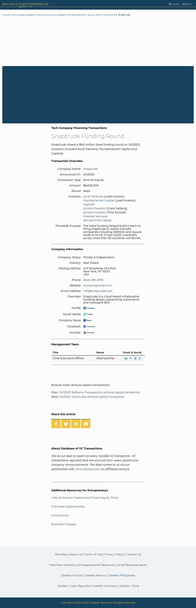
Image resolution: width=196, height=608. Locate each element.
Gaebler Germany (104, 586)
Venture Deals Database (27, 15)
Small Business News (132, 565)
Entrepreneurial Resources (96, 565)
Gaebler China (129, 586)
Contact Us (133, 554)
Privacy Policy (114, 554)
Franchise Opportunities (68, 506)
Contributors (60, 515)
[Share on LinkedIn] (75, 423)
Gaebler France (71, 575)
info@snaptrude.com (97, 291)
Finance (6, 15)
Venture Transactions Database (60, 15)
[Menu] (187, 4)
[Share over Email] (85, 423)
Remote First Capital (97, 220)
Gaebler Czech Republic (73, 586)
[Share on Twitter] (65, 423)
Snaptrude (90, 169)
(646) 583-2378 (93, 280)
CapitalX (89, 204)
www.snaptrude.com (97, 285)
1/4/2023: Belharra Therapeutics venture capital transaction (99, 392)
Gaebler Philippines (121, 575)
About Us (75, 554)
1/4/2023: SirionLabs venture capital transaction (91, 397)
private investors (94, 208)
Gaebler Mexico (95, 575)
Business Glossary (63, 524)
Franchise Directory (62, 565)
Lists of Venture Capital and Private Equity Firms (84, 497)
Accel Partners (93, 196)
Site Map (61, 554)
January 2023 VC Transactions (119, 15)
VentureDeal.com (87, 469)
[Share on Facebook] (55, 423)
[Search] (174, 4)
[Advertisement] (98, 41)
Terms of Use (93, 554)
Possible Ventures (95, 216)
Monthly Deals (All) (90, 15)
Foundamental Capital (98, 200)
